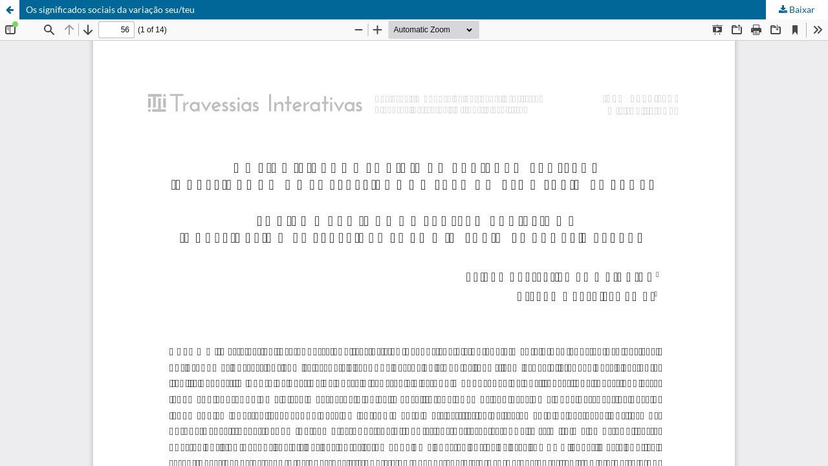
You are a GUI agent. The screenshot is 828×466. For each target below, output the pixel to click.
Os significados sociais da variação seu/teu (110, 9)
